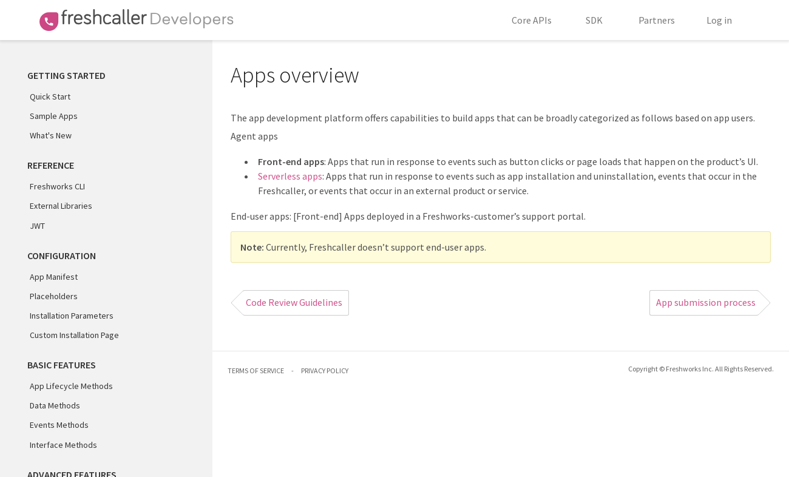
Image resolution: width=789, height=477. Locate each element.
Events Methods (59, 424)
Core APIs (532, 20)
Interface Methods (63, 444)
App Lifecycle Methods (71, 386)
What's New (51, 135)
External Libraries (61, 205)
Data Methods (55, 405)
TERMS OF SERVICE (256, 370)
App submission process (706, 302)
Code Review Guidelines (294, 302)
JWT (37, 225)
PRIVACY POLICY (324, 370)
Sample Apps (54, 115)
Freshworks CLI (57, 186)
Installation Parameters (71, 315)
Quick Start (50, 96)
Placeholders (54, 296)
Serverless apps (290, 176)
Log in (719, 20)
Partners (656, 20)
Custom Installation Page (74, 335)
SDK (594, 20)
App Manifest (54, 276)
